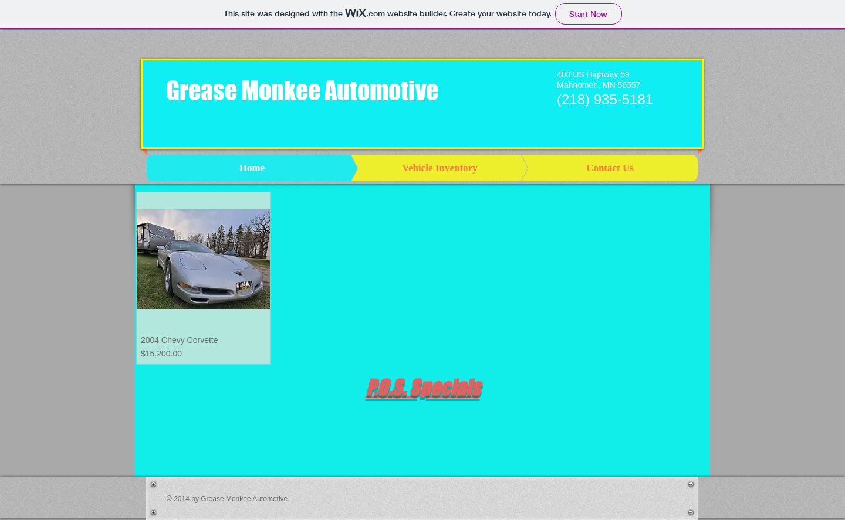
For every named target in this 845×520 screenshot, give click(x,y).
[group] (422, 416)
